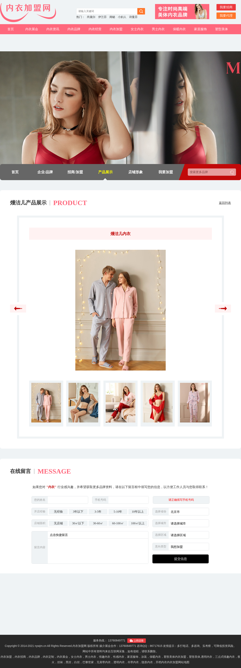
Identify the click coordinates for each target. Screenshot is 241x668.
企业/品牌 (45, 172)
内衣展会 (31, 29)
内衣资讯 (52, 29)
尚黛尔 (91, 17)
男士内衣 (158, 29)
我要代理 (226, 15)
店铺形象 (135, 172)
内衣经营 (95, 29)
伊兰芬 (102, 17)
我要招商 (226, 7)
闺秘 (112, 17)
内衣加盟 (116, 29)
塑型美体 (221, 29)
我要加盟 (165, 172)
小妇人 (122, 17)
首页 (10, 29)
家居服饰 (200, 29)
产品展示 (105, 172)
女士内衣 (137, 29)
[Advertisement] (120, 606)
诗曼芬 (133, 17)
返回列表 (225, 202)
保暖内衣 (179, 29)
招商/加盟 (75, 172)
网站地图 (183, 662)
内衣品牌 (73, 29)
